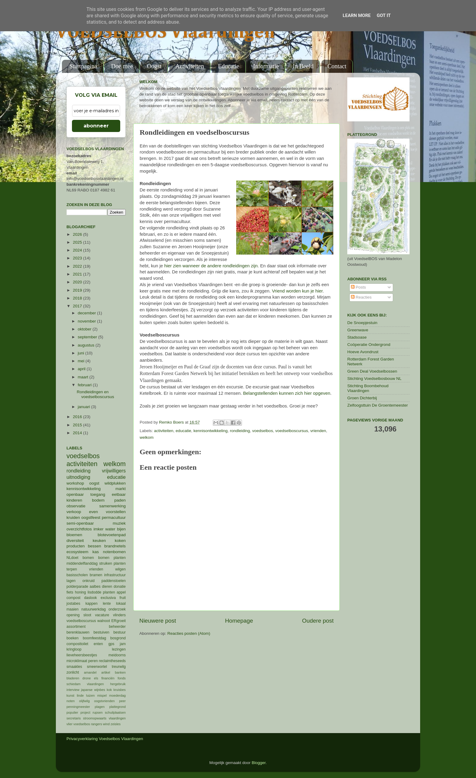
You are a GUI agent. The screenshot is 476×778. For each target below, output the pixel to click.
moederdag (117, 695)
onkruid (89, 581)
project (85, 712)
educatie (183, 430)
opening (73, 615)
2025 (78, 242)
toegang (97, 494)
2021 (78, 274)
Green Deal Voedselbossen (372, 371)
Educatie (228, 66)
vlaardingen (117, 718)
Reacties (361, 297)
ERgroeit (118, 621)
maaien (72, 609)
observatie (75, 506)
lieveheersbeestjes (81, 655)
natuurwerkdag (93, 609)
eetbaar (119, 494)
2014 (78, 433)
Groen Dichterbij (362, 398)
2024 (78, 250)
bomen (88, 558)
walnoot (103, 621)
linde (80, 695)
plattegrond (117, 707)
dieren (107, 586)
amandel (90, 672)
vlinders (119, 615)
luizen (90, 695)
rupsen (98, 712)
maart (83, 377)
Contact (337, 66)
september (88, 337)
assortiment (76, 626)
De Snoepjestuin (362, 322)
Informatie (266, 66)
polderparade (77, 586)
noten (70, 701)
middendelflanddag (82, 563)
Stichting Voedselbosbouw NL (374, 378)
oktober (85, 329)
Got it (384, 15)
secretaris (73, 718)
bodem (98, 500)
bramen (96, 575)
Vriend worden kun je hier (297, 291)
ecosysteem (77, 552)
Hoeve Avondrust (363, 352)
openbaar (75, 494)
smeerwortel (97, 667)
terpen (71, 569)
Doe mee (122, 66)
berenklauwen (78, 632)
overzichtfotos (79, 529)
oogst (94, 483)
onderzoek (117, 609)
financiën (107, 678)
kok (109, 690)
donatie (120, 586)
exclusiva (108, 598)
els (96, 678)
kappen (92, 603)
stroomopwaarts (95, 718)
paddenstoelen (113, 581)
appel (121, 592)
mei (82, 361)
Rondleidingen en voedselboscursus (95, 394)
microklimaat (76, 661)
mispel (102, 695)
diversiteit (75, 540)
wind (106, 724)
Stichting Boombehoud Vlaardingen (368, 388)
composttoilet (77, 644)
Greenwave (357, 330)
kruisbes (120, 690)
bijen (121, 529)
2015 (78, 425)
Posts (358, 287)
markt (120, 488)
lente (107, 603)
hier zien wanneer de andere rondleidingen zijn (211, 265)
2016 (78, 416)
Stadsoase (357, 337)
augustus (87, 345)
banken (120, 672)
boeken (72, 638)
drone (87, 678)
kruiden (73, 517)
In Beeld (303, 66)
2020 (78, 282)
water (110, 529)
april (82, 369)
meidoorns (117, 655)
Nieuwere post (157, 620)
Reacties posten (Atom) (188, 633)
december (87, 313)
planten (109, 592)
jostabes (73, 603)
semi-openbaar (80, 523)
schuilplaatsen (115, 712)
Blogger (259, 762)
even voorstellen (107, 511)
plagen (99, 707)
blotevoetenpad (112, 535)
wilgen (120, 569)
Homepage (239, 620)
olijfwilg (84, 701)
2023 (78, 258)
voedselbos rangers (87, 724)
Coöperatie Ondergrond (368, 344)
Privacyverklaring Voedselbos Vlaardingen (104, 738)
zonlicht (72, 672)
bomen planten (112, 558)
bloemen (74, 535)
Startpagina (83, 66)
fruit (123, 598)
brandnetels (115, 546)
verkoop (73, 511)
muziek (119, 523)
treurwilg (119, 667)
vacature (102, 615)
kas (95, 552)
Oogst (154, 66)
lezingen (119, 649)
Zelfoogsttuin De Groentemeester (377, 405)
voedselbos (262, 430)
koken (120, 540)
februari (85, 385)
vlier (69, 724)
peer (122, 701)
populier (72, 712)
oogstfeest (90, 517)
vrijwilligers (114, 470)
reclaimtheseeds (112, 661)
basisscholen (77, 575)
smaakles (74, 667)
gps (111, 644)
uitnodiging (78, 477)
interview (73, 690)
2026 (78, 234)
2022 (78, 266)
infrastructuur (115, 575)
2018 (78, 298)
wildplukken (115, 483)
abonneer (96, 126)
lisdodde (94, 592)
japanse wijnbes (93, 690)
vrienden (318, 430)
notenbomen (114, 552)
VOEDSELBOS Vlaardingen (165, 32)
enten (98, 644)
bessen (94, 546)
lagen (71, 581)
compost (73, 598)
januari (84, 406)
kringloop (73, 649)
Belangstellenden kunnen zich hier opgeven (286, 393)
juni (81, 353)
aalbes (95, 586)
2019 (78, 290)
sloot (87, 615)
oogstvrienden (104, 701)
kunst (70, 695)
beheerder (117, 626)
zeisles (115, 724)
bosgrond (118, 638)
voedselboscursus (291, 430)
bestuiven (101, 632)
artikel (105, 672)
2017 (78, 306)
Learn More (357, 15)
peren (93, 661)
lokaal (121, 603)
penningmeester (78, 707)
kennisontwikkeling (210, 430)
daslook (90, 598)
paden (120, 500)
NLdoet (72, 558)
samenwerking (112, 506)
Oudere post (318, 620)
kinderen (74, 500)
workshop (75, 483)
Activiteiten (189, 66)
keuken (99, 540)
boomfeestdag (94, 638)
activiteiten (163, 430)
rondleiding (240, 430)
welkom (147, 437)
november (87, 321)
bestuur (120, 632)
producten (75, 546)
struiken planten (112, 563)
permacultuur (114, 517)
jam (123, 644)
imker (98, 529)
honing (80, 592)
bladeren (72, 678)
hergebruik (118, 684)
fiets (69, 592)
